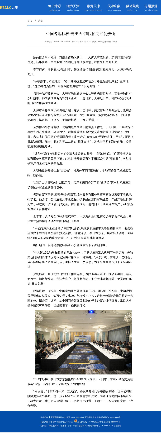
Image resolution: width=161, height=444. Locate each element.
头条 (40, 20)
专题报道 (151, 6)
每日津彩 (54, 6)
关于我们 (43, 426)
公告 (69, 426)
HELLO (5, 7)
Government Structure (93, 10)
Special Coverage (151, 10)
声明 (75, 426)
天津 (14, 7)
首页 (29, 20)
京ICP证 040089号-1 (112, 422)
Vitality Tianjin (73, 10)
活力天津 (72, 6)
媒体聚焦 (132, 6)
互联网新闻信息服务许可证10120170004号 (103, 417)
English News (54, 10)
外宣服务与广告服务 (57, 426)
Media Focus (132, 10)
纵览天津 (93, 6)
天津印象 (114, 6)
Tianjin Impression (114, 10)
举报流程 (117, 426)
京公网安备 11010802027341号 (88, 420)
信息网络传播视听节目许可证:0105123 (57, 422)
